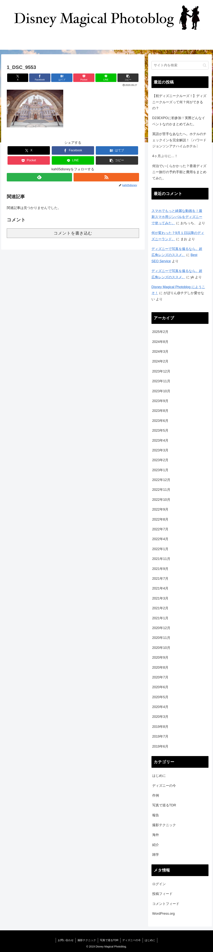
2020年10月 (161, 648)
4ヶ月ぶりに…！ (165, 156)
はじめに (159, 776)
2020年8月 (160, 667)
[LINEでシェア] (105, 77)
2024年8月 (160, 342)
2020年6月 (160, 687)
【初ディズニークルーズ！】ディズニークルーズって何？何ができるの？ (179, 102)
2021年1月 (160, 618)
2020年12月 (161, 628)
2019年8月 (160, 727)
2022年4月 (160, 539)
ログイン (159, 884)
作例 (155, 795)
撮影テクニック (164, 825)
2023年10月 (161, 391)
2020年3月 (160, 717)
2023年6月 (160, 421)
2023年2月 (160, 460)
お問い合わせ (66, 940)
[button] (127, 77)
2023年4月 (160, 440)
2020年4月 (160, 707)
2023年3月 (160, 450)
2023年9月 (160, 401)
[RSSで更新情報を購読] (106, 177)
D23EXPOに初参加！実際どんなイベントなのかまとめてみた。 (178, 121)
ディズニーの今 (164, 786)
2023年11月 (161, 381)
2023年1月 (160, 470)
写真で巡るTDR (164, 805)
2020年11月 (161, 638)
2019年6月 (160, 746)
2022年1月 (160, 549)
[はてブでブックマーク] (61, 77)
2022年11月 (161, 490)
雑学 (155, 854)
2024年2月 (160, 361)
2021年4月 (160, 588)
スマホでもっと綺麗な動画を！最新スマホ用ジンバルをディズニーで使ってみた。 (176, 217)
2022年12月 (161, 480)
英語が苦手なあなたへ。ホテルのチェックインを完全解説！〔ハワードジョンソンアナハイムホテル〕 (179, 140)
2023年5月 (160, 430)
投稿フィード (162, 894)
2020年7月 (160, 677)
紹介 (155, 845)
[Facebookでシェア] (39, 77)
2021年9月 (160, 569)
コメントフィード (165, 904)
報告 (155, 815)
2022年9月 (160, 509)
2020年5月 (160, 697)
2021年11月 (161, 559)
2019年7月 (160, 736)
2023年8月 (160, 411)
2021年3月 (160, 598)
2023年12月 (161, 371)
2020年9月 (160, 657)
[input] (180, 65)
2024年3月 (160, 351)
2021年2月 (160, 608)
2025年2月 (160, 332)
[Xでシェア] (17, 77)
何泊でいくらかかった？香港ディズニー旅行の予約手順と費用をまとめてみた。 (179, 172)
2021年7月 (160, 578)
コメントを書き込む (73, 233)
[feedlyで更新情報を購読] (39, 177)
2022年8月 (160, 519)
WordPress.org (163, 913)
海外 (155, 835)
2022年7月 (160, 529)
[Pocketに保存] (83, 77)
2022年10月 (161, 500)
